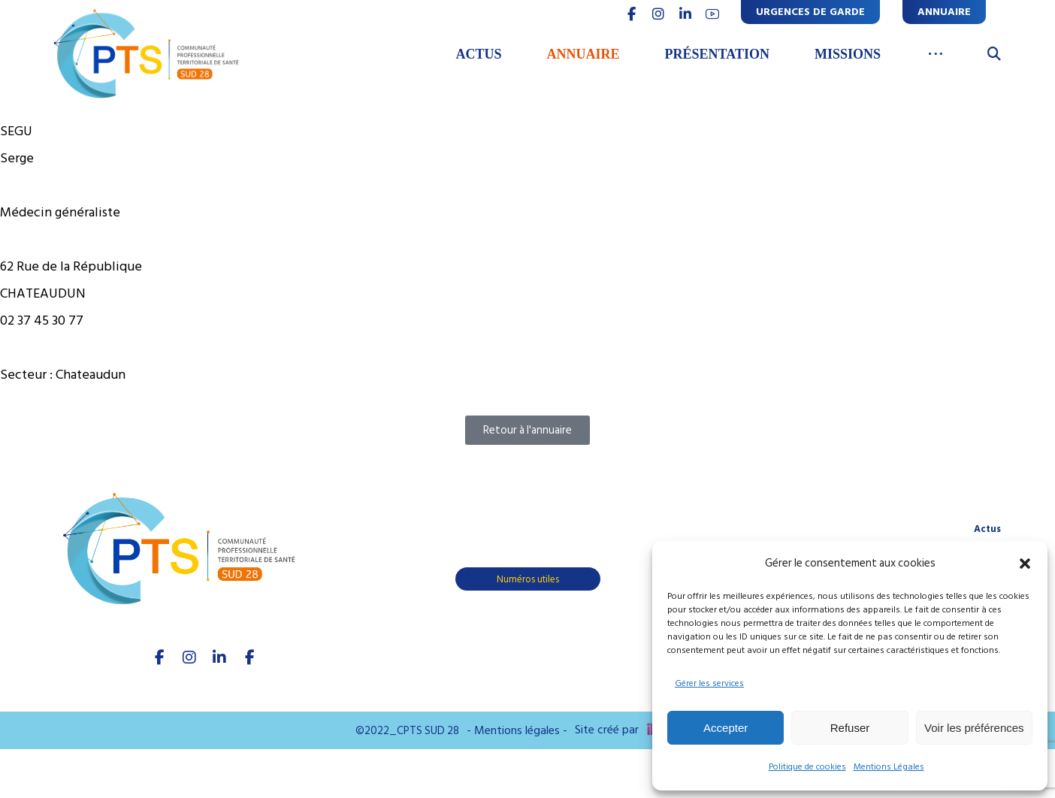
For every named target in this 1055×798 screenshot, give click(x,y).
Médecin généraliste (60, 212)
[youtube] (712, 14)
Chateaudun (90, 374)
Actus (987, 529)
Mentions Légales (889, 767)
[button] (1024, 563)
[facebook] (159, 657)
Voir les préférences (974, 727)
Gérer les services (709, 683)
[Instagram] (189, 657)
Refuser (850, 727)
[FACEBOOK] (631, 14)
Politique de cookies (807, 767)
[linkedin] (685, 14)
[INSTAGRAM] (658, 14)
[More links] (935, 55)
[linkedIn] (219, 657)
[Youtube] (249, 657)
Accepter (725, 727)
